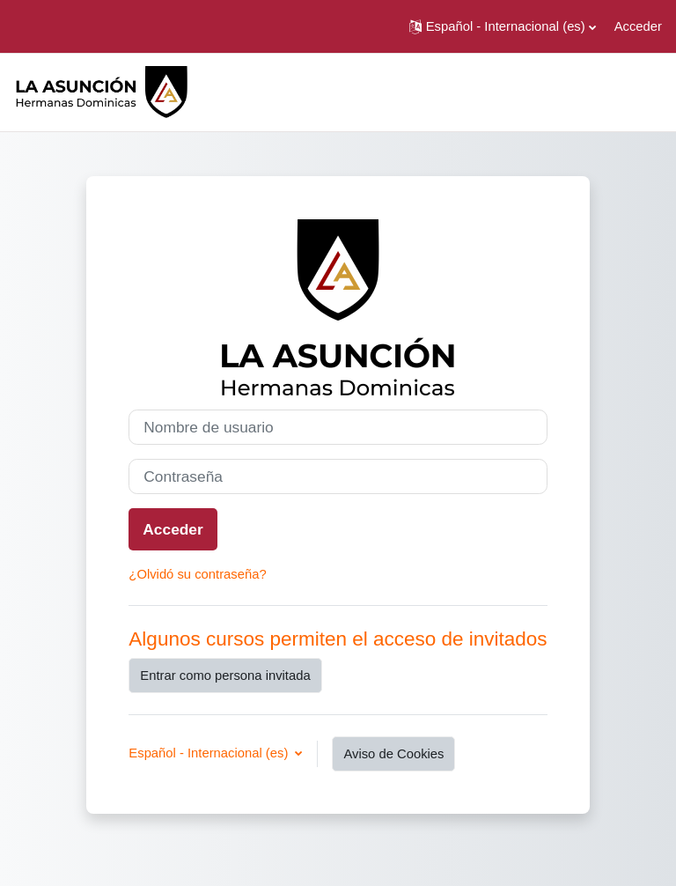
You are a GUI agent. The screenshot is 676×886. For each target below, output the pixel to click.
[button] (502, 26)
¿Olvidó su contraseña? (197, 574)
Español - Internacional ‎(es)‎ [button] (210, 753)
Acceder (638, 26)
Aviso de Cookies (393, 754)
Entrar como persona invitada (225, 675)
